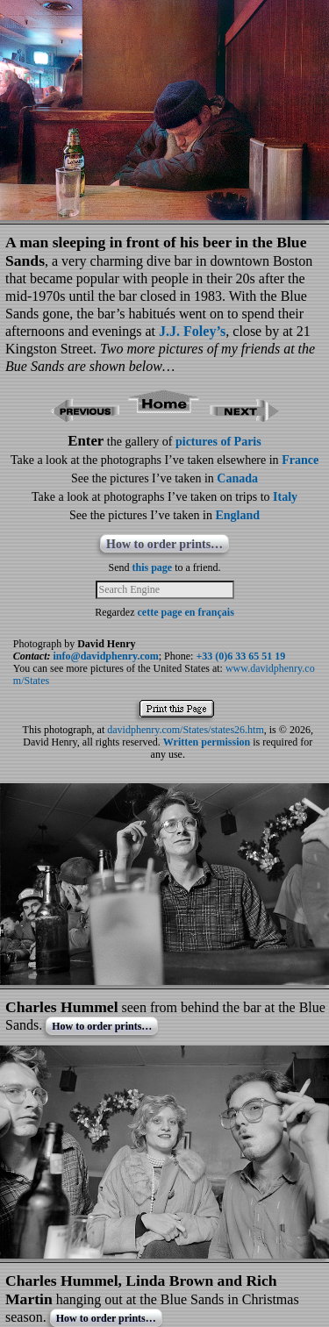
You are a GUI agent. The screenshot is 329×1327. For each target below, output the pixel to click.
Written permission (206, 742)
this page (152, 567)
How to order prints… (164, 544)
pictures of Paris (218, 441)
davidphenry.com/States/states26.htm (185, 730)
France (300, 460)
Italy (285, 496)
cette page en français (186, 612)
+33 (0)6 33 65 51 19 (240, 656)
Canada (237, 478)
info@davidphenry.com (106, 656)
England (237, 515)
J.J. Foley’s (192, 331)
